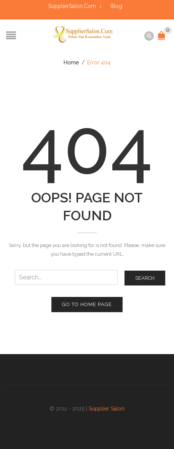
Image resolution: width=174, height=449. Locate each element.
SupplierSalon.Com (72, 6)
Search (145, 278)
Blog (116, 6)
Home (71, 62)
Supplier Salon (107, 409)
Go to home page (87, 304)
